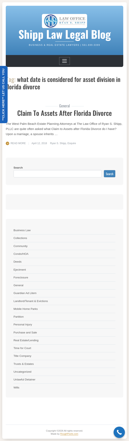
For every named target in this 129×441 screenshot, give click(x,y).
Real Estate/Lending (26, 340)
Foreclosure (21, 277)
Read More (18, 143)
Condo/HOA (21, 253)
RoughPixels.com (69, 434)
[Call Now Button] (119, 432)
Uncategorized (22, 371)
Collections (20, 238)
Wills (17, 387)
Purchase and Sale (25, 332)
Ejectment (20, 269)
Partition (19, 316)
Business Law (22, 230)
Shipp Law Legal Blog (64, 34)
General (18, 285)
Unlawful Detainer (25, 379)
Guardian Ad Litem (25, 293)
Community (21, 246)
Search (18, 167)
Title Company (22, 355)
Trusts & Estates (24, 363)
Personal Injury (23, 324)
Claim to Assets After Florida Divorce (64, 113)
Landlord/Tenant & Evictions (31, 301)
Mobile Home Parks (26, 308)
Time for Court (22, 348)
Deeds (18, 261)
